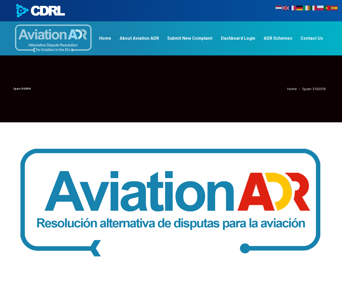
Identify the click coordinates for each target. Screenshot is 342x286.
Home (292, 88)
